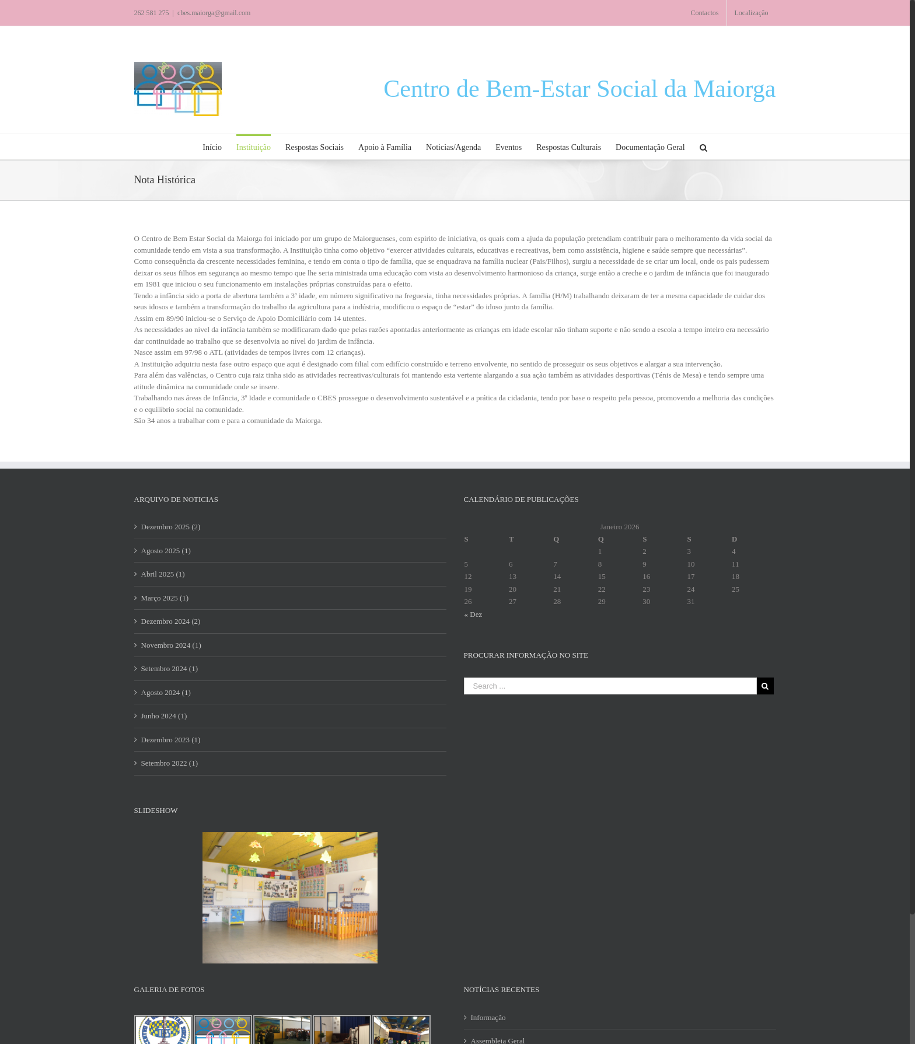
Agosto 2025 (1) (166, 550)
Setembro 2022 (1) (169, 763)
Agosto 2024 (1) (166, 692)
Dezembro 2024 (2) (171, 621)
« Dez (474, 614)
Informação (488, 1017)
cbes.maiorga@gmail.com (213, 13)
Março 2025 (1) (165, 597)
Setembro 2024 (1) (169, 668)
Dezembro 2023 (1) (171, 739)
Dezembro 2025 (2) (171, 526)
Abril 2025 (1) (163, 574)
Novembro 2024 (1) (171, 645)
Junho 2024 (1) (164, 715)
